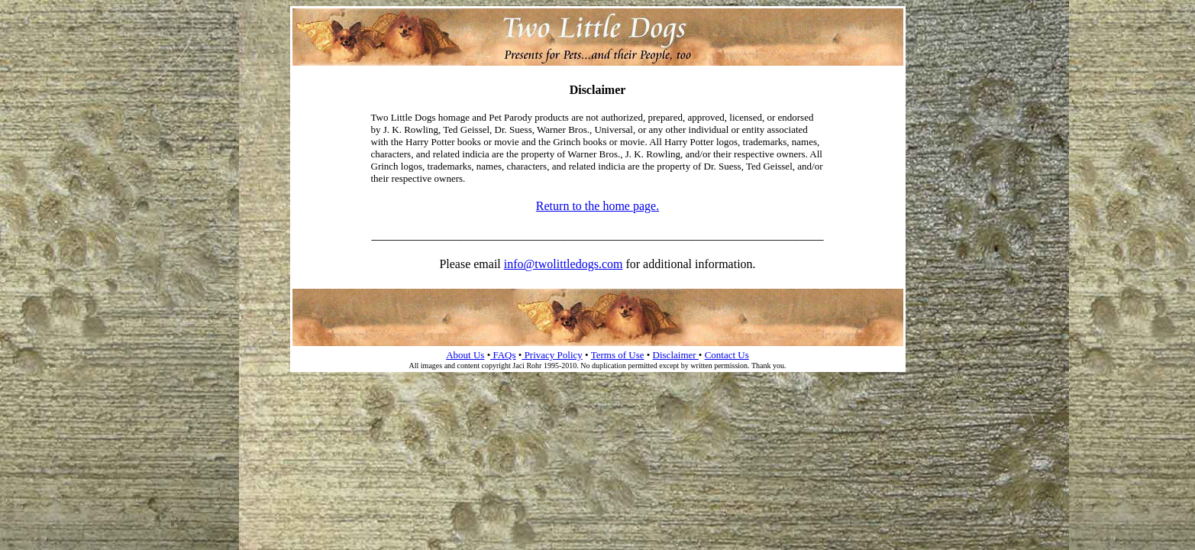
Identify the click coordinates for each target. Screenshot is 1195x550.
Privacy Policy (552, 355)
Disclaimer (676, 355)
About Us (465, 355)
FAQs (502, 355)
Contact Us (727, 355)
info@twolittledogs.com (563, 263)
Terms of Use (617, 355)
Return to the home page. (597, 205)
